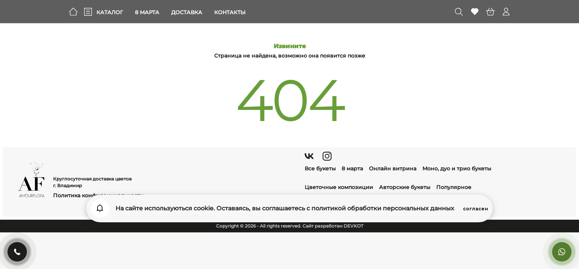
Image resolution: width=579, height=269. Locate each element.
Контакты (230, 12)
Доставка (186, 12)
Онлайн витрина (392, 168)
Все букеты (320, 168)
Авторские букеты (404, 187)
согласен (475, 208)
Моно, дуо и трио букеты (456, 168)
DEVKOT (353, 226)
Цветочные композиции (339, 187)
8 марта (147, 12)
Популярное (453, 187)
